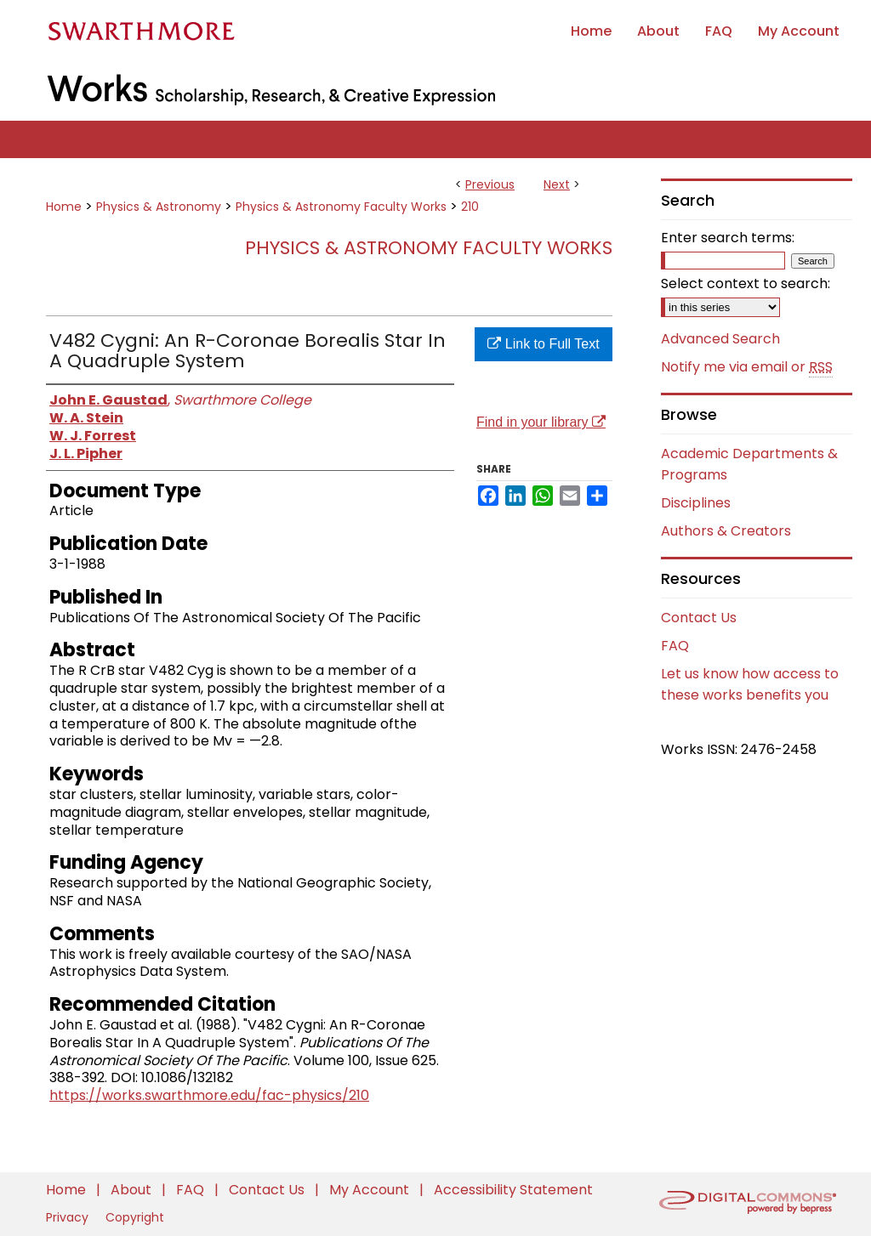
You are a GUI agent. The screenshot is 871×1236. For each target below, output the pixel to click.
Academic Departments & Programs (749, 464)
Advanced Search (720, 339)
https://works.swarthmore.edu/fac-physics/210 (209, 1095)
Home (64, 206)
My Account (371, 1189)
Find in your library (541, 422)
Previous (490, 184)
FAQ (675, 645)
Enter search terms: (727, 237)
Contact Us (699, 617)
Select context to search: (745, 283)
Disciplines (696, 503)
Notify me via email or (747, 367)
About (133, 1189)
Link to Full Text (543, 344)
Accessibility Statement (513, 1189)
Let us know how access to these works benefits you (750, 684)
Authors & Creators (726, 531)
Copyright (134, 1217)
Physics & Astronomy (158, 206)
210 (470, 206)
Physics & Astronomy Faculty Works (341, 206)
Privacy (69, 1217)
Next (557, 184)
